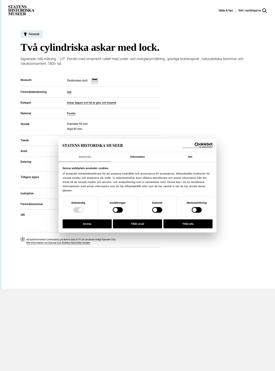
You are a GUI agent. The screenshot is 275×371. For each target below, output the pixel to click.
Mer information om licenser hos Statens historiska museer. (58, 242)
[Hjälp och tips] (226, 10)
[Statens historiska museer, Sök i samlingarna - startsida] (21, 10)
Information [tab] (137, 156)
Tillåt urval (137, 223)
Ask (69, 92)
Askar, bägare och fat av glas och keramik (91, 102)
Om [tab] (190, 156)
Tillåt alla (188, 223)
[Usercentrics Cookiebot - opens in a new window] (197, 145)
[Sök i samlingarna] (252, 10)
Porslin (71, 113)
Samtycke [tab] (85, 156)
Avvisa (87, 223)
